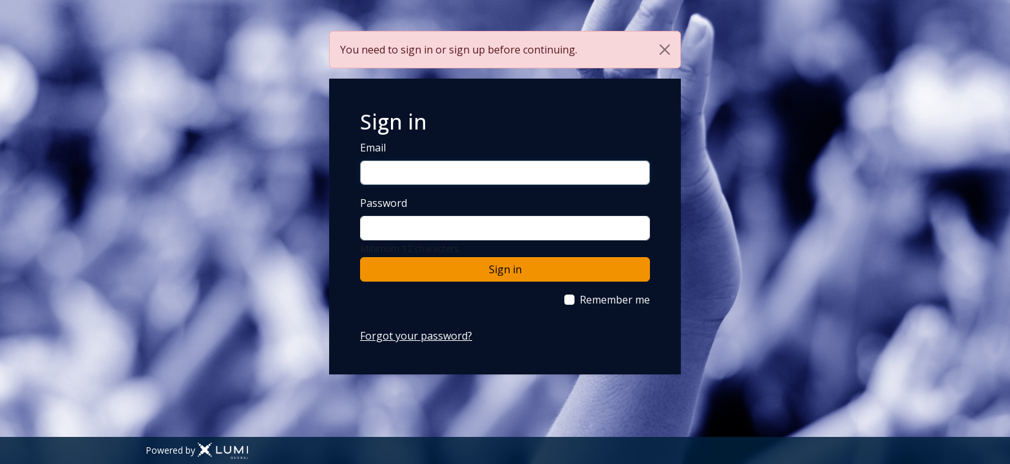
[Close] (664, 50)
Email (373, 147)
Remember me (615, 300)
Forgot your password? (416, 336)
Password (383, 203)
